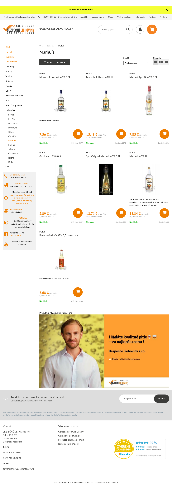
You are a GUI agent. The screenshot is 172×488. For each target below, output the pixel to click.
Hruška (11, 119)
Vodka (9, 76)
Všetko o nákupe (124, 17)
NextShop (73, 482)
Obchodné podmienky (69, 435)
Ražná (11, 157)
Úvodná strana (98, 17)
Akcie (8, 47)
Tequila (9, 85)
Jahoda (11, 149)
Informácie (140, 17)
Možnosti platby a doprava (71, 439)
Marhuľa (12, 140)
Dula (10, 162)
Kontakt (152, 17)
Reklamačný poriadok (68, 443)
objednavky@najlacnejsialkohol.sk (20, 17)
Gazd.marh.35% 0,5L (50, 156)
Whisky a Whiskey (14, 95)
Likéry (8, 90)
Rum (8, 100)
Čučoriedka (13, 153)
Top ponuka (11, 61)
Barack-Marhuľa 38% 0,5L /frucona (58, 235)
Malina (11, 144)
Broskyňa (12, 127)
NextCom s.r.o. (112, 482)
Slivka (11, 114)
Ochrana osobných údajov (71, 431)
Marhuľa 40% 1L (138, 156)
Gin (7, 166)
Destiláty (10, 66)
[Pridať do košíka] (78, 134)
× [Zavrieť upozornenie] (167, 10)
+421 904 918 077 (49, 17)
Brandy (9, 71)
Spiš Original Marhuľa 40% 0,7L (103, 156)
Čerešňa (12, 136)
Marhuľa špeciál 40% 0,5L (143, 77)
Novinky (10, 51)
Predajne (163, 17)
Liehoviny (10, 110)
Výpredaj (10, 56)
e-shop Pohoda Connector (91, 482)
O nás (110, 17)
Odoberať (161, 398)
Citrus (11, 132)
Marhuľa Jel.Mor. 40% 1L (99, 77)
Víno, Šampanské (14, 105)
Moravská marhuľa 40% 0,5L (54, 77)
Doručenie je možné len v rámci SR (73, 17)
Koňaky (9, 81)
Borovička (13, 123)
